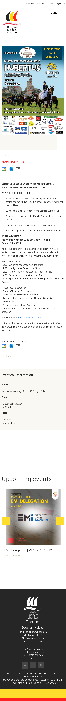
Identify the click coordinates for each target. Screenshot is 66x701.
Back (5, 156)
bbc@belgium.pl (36, 652)
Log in (58, 3)
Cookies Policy (35, 683)
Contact (50, 3)
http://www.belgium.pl (33, 649)
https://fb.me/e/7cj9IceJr (30, 317)
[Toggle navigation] (56, 13)
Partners (40, 3)
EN (60, 679)
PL (57, 679)
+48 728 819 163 (34, 655)
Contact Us (50, 683)
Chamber (30, 3)
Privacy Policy (18, 683)
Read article (12, 555)
